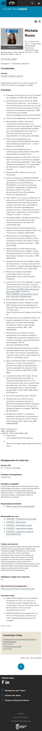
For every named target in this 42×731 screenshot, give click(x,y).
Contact (21, 713)
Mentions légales (21, 717)
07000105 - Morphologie (16, 522)
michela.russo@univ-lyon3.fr (12, 76)
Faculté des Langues (9, 59)
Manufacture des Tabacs (15, 690)
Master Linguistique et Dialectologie (20, 506)
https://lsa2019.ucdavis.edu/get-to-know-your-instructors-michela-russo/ (22, 295)
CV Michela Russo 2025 (12, 646)
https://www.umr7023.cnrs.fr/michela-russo (18, 589)
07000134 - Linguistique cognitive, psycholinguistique (20, 533)
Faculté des (15, 8)
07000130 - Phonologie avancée (19, 525)
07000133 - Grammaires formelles (19, 528)
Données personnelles (21, 721)
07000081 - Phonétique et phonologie (21, 519)
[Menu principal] (3, 3)
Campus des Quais (13, 695)
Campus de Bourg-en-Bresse (17, 700)
